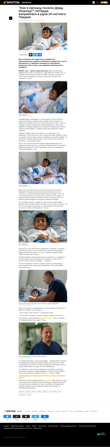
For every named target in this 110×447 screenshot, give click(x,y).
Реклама (34, 426)
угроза (28, 394)
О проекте (6, 426)
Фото (71, 411)
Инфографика (79, 411)
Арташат (39, 391)
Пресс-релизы (42, 426)
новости (27, 411)
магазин (33, 391)
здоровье (45, 391)
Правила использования (17, 426)
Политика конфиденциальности (68, 426)
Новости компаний (53, 426)
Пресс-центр (94, 411)
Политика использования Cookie (87, 426)
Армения (28, 391)
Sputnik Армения (46, 318)
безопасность (22, 394)
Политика (51, 411)
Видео (87, 411)
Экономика (42, 411)
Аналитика (64, 411)
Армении (48, 380)
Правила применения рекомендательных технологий (17, 428)
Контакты (27, 426)
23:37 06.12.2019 (23, 20)
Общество (21, 391)
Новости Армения (53, 391)
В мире (58, 411)
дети (60, 391)
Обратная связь (38, 428)
